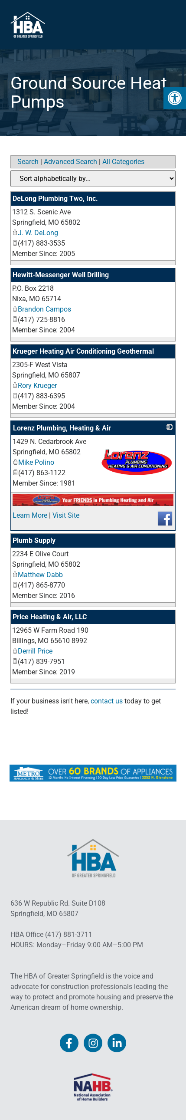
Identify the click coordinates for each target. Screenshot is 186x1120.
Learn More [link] (30, 515)
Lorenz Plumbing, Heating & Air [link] (62, 428)
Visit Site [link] (65, 515)
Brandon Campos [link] (41, 309)
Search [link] (28, 162)
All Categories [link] (123, 162)
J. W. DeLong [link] (35, 233)
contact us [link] (107, 701)
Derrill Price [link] (32, 651)
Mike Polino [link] (33, 462)
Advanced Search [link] (70, 162)
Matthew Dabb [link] (37, 575)
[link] (174, 98)
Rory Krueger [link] (34, 385)
